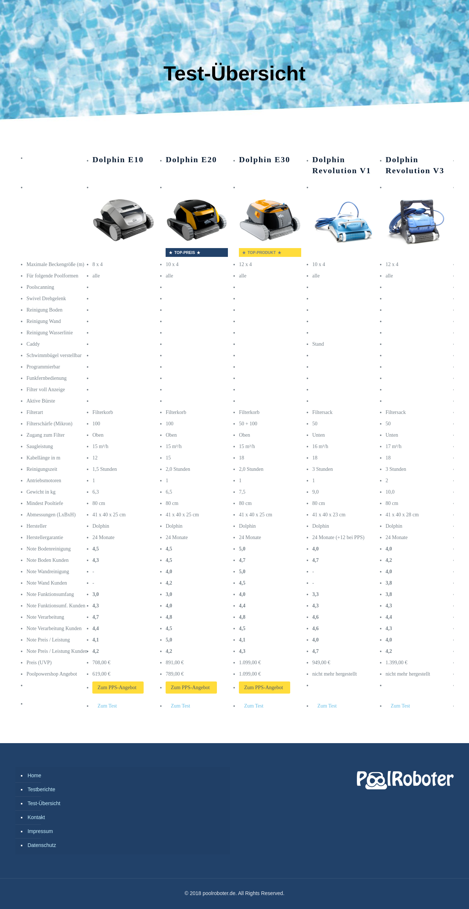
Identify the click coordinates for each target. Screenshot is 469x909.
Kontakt (36, 817)
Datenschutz (41, 845)
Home (34, 775)
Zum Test (107, 706)
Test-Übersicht (43, 803)
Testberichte (41, 789)
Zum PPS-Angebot (116, 687)
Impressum (40, 831)
